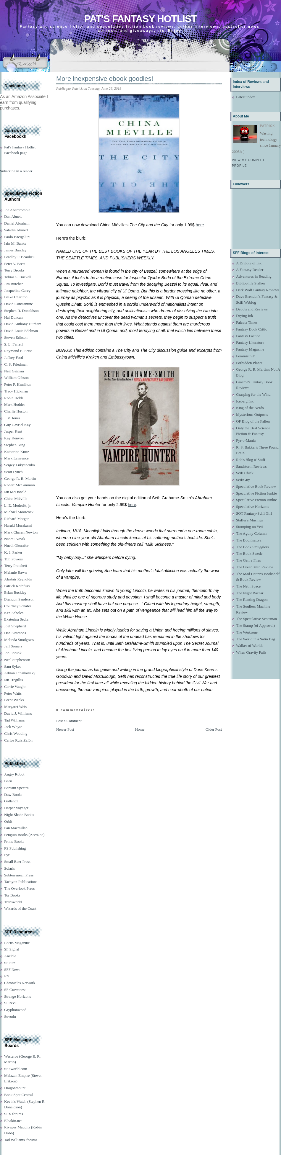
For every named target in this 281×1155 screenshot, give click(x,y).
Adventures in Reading (254, 276)
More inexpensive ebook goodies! (104, 78)
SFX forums (13, 1114)
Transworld (13, 902)
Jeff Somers (13, 646)
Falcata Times (247, 322)
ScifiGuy (243, 479)
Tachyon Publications (20, 881)
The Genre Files (248, 560)
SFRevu (10, 1003)
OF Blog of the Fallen (253, 421)
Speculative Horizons (252, 506)
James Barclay (15, 250)
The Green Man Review (254, 567)
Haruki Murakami (18, 525)
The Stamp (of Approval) (255, 625)
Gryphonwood (15, 1009)
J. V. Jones (12, 418)
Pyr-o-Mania (246, 440)
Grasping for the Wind (253, 394)
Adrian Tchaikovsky (19, 673)
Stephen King (14, 445)
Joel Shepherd (15, 626)
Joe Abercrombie (17, 210)
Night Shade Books (19, 814)
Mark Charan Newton (21, 532)
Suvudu (10, 1016)
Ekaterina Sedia (16, 619)
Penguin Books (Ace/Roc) (24, 834)
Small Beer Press (17, 861)
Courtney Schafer (17, 606)
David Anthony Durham (22, 324)
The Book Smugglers (252, 547)
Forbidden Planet (249, 363)
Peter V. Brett (14, 263)
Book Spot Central (18, 1094)
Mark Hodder (14, 404)
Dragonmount (14, 1088)
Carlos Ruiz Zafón (18, 740)
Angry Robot (14, 774)
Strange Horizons (17, 996)
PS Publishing (15, 848)
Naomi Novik (14, 538)
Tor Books (12, 895)
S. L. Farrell (13, 344)
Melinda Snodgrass (19, 639)
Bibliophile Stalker (250, 283)
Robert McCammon (19, 485)
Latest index (245, 97)
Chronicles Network (19, 983)
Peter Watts (13, 693)
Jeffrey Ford (13, 357)
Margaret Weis (15, 706)
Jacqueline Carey (17, 290)
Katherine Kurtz (16, 451)
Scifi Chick (244, 473)
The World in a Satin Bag (255, 639)
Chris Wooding (16, 733)
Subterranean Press (18, 875)
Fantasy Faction (248, 336)
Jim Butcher (13, 284)
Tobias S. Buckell (17, 277)
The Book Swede (249, 553)
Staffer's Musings (249, 520)
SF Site (9, 963)
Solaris (9, 868)
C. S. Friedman (16, 364)
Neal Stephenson (17, 659)
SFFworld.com (15, 1068)
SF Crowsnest (15, 989)
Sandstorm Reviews (251, 466)
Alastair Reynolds (18, 579)
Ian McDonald (15, 492)
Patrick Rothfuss (17, 586)
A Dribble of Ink (248, 263)
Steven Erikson (16, 337)
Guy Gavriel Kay (17, 425)
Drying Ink (244, 315)
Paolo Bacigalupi (17, 237)
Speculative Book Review (256, 486)
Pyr (6, 855)
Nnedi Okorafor (16, 545)
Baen (8, 781)
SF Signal (11, 949)
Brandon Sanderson (19, 599)
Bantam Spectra (16, 788)
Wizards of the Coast (20, 908)
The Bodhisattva (248, 540)
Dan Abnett (13, 216)
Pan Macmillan (16, 828)
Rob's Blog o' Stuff (250, 459)
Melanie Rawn (15, 572)
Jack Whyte (13, 726)
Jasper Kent (13, 431)
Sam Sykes (12, 666)
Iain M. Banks (15, 243)
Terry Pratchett (15, 565)
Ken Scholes (13, 613)
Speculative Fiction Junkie (256, 493)
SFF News (12, 969)
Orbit (8, 821)
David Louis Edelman (21, 330)
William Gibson (16, 377)
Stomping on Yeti (249, 526)
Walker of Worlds (249, 645)
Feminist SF (245, 356)
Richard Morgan (16, 518)
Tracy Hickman (16, 391)
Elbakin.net (13, 1120)
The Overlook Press (19, 888)
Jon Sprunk (13, 653)
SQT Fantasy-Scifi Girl (254, 513)
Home (140, 729)
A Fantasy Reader (249, 269)
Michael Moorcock (18, 512)
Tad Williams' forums (20, 1140)
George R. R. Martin (20, 478)
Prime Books (14, 841)
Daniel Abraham (17, 223)
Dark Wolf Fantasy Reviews (257, 290)
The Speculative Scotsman (256, 618)
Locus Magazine (17, 942)
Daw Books (13, 794)
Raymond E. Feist (18, 351)
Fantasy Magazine (250, 349)
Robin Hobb (13, 398)
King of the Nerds (250, 407)
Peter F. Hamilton (17, 384)
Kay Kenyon (14, 438)
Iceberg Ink (244, 401)
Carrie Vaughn (15, 686)
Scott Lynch (13, 471)
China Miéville (15, 498)
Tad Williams (14, 720)
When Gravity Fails (251, 652)
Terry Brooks (14, 270)
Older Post (214, 729)
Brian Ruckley (15, 592)
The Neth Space (248, 586)
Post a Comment (69, 721)
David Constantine (18, 304)
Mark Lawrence (16, 458)
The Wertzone (247, 632)
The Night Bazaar (249, 593)
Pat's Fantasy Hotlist (140, 18)
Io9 (6, 976)
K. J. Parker (13, 552)
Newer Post (65, 729)
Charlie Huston (16, 411)
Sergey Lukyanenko (19, 465)
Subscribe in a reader (16, 171)
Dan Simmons (15, 633)
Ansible (10, 956)
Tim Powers (13, 559)
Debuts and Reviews (252, 309)
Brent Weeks (14, 700)
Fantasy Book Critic (251, 329)
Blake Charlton (16, 297)
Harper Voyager (16, 808)
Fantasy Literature (250, 342)
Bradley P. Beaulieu (19, 257)
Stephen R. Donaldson (21, 310)
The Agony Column (251, 533)
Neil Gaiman (14, 371)
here (200, 225)
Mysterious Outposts (252, 414)
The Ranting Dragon (252, 599)
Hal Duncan (13, 317)
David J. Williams (18, 713)
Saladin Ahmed (16, 230)
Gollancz (11, 801)
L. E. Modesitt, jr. (17, 505)
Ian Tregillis (13, 680)
